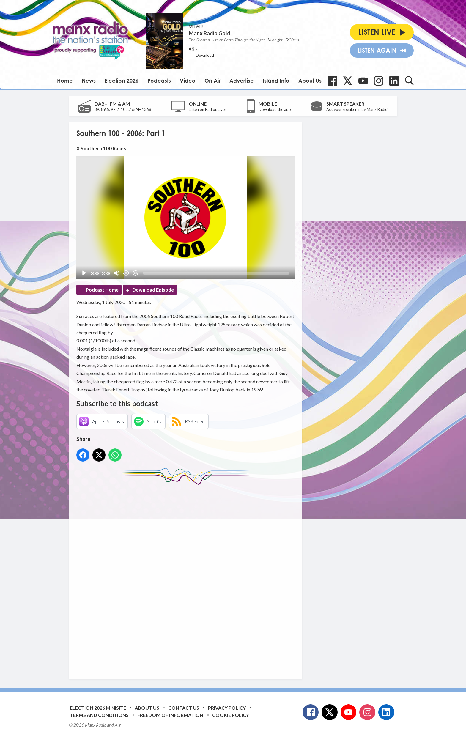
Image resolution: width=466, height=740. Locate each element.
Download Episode (153, 289)
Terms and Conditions (99, 715)
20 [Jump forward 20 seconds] (135, 273)
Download (205, 55)
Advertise (241, 80)
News (89, 80)
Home (65, 80)
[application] (185, 217)
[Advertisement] (187, 577)
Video (188, 80)
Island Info (276, 80)
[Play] (84, 273)
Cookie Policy (230, 715)
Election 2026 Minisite (98, 708)
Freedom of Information (170, 715)
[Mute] (116, 273)
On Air (212, 80)
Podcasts (159, 80)
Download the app (275, 109)
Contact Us (183, 708)
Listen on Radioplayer (207, 109)
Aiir (118, 725)
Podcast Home (102, 289)
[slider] (216, 273)
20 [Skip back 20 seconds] (126, 273)
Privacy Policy (227, 708)
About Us (310, 80)
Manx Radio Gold (209, 33)
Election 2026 (121, 80)
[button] (185, 217)
